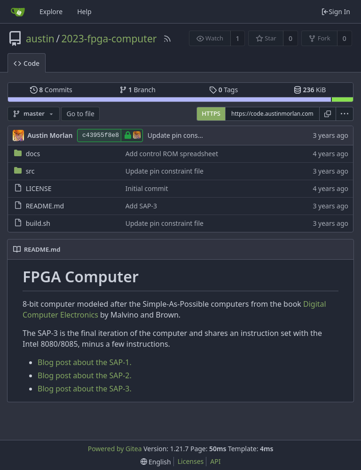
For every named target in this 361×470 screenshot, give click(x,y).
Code (26, 63)
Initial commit (147, 188)
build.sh (38, 223)
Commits (51, 89)
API (215, 461)
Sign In (335, 11)
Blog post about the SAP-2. (85, 375)
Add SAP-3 (141, 205)
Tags (223, 89)
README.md (45, 205)
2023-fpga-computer (109, 38)
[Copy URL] (327, 114)
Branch (137, 89)
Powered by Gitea (115, 448)
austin (40, 38)
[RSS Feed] (167, 38)
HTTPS (211, 113)
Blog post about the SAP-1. (85, 362)
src (30, 171)
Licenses (191, 461)
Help (84, 11)
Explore (51, 11)
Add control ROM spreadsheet (172, 153)
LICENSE (39, 188)
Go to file (80, 113)
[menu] (344, 114)
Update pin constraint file (187, 135)
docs (33, 153)
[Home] (18, 11)
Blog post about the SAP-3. (85, 388)
